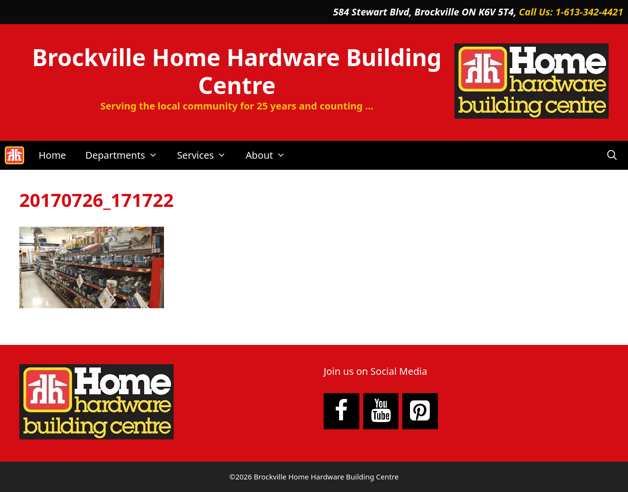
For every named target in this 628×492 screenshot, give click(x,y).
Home (52, 155)
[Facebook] (341, 411)
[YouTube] (381, 411)
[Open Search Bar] (612, 155)
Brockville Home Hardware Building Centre (237, 71)
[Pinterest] (420, 411)
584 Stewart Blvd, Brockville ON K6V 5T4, (426, 11)
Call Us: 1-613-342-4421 (571, 11)
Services (206, 155)
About (270, 155)
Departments (126, 155)
